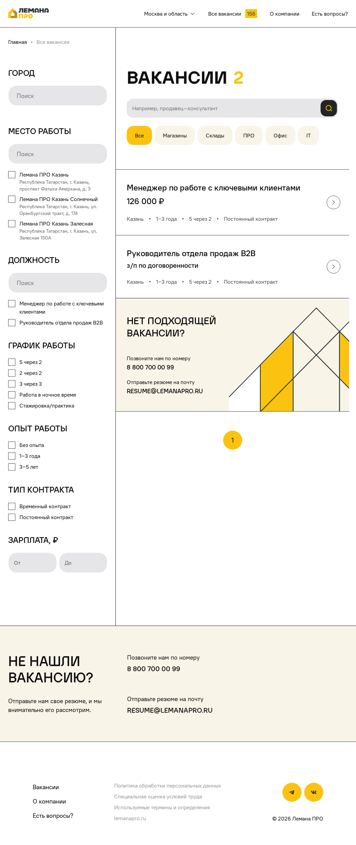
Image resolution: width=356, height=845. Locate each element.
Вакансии (46, 787)
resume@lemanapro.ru (165, 391)
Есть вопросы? (53, 815)
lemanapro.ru (130, 818)
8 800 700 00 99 (150, 367)
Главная (17, 41)
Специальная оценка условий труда (158, 796)
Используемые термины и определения (162, 807)
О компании (49, 801)
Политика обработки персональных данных (167, 785)
